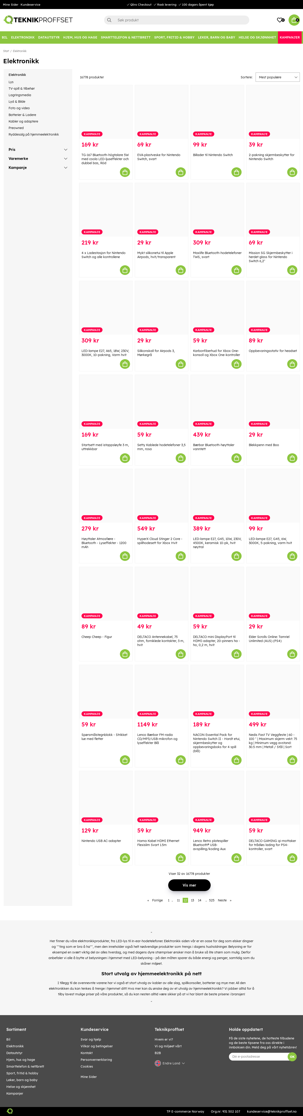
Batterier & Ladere (22, 115)
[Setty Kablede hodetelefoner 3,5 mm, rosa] (161, 402)
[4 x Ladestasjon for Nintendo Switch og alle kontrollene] (105, 210)
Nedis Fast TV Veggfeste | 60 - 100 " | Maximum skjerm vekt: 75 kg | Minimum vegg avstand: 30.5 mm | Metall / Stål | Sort (273, 741)
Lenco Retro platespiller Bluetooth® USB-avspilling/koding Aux (210, 845)
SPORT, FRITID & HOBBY (22, 1073)
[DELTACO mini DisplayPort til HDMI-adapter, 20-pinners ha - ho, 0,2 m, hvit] (217, 594)
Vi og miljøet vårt (168, 1046)
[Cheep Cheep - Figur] (105, 594)
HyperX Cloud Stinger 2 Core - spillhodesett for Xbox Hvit (159, 541)
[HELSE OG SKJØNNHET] (257, 37)
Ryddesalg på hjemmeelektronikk (34, 134)
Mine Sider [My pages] (89, 1077)
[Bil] (4, 37)
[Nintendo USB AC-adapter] (105, 798)
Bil (8, 1039)
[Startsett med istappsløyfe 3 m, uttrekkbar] (105, 402)
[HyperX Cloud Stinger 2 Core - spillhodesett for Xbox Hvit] (161, 496)
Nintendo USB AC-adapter (101, 841)
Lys (11, 82)
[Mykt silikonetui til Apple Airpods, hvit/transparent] (161, 210)
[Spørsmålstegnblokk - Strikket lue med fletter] (105, 692)
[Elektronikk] (22, 37)
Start (6, 51)
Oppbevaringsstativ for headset (273, 351)
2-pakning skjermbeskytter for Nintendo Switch (271, 157)
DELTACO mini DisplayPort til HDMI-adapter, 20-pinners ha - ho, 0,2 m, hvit (216, 641)
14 (199, 900)
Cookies (87, 1066)
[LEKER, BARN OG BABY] (216, 37)
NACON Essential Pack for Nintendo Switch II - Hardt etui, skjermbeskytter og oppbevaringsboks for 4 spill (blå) (216, 743)
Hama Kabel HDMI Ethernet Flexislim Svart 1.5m (158, 843)
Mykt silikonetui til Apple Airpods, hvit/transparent (156, 255)
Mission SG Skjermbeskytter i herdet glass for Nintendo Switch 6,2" (270, 257)
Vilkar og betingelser (97, 1046)
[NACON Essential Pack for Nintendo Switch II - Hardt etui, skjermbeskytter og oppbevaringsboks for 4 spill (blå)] (217, 692)
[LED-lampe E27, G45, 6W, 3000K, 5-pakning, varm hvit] (273, 496)
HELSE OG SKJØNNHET (20, 1087)
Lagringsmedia (20, 95)
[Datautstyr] (48, 37)
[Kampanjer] (290, 37)
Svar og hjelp (91, 1039)
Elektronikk (19, 51)
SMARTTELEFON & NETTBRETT (25, 1066)
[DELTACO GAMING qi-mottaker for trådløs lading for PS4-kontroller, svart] (273, 798)
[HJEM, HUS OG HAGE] (80, 37)
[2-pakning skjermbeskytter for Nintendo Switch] (273, 112)
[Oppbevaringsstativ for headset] (273, 308)
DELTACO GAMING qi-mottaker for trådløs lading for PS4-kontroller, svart (272, 845)
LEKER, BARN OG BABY (21, 1080)
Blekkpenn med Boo (264, 445)
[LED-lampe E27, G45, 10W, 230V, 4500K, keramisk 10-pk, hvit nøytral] (217, 496)
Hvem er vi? (164, 1039)
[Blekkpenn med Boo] (273, 402)
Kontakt (87, 1053)
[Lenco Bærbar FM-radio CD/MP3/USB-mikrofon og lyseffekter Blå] (161, 692)
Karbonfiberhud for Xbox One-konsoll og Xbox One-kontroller (216, 353)
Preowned (16, 128)
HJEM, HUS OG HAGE (20, 1060)
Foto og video (19, 108)
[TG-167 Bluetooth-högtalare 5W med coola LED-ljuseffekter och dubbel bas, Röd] (105, 112)
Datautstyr (14, 1053)
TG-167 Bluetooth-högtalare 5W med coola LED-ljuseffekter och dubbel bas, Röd (105, 159)
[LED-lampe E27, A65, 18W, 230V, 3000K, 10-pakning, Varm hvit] (105, 308)
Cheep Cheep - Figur (97, 637)
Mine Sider (10, 4)
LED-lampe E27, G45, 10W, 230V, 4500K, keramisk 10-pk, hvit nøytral (217, 543)
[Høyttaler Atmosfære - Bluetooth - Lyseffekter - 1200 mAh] (105, 496)
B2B (158, 1053)
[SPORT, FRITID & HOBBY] (174, 37)
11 (178, 900)
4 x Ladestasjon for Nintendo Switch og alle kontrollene (104, 255)
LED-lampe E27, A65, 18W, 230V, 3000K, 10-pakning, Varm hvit (105, 353)
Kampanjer (14, 1093)
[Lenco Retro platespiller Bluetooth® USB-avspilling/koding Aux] (217, 798)
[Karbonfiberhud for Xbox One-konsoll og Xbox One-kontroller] (217, 308)
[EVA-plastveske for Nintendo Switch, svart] (161, 112)
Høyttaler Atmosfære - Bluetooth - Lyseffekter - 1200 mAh (104, 543)
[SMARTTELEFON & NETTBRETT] (125, 37)
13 (192, 900)
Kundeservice (30, 4)
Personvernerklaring (96, 1060)
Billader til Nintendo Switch (213, 155)
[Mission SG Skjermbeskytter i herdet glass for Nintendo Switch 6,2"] (273, 210)
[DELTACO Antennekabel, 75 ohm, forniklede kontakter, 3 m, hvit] (161, 594)
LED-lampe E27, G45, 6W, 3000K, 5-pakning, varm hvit (270, 541)
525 (211, 900)
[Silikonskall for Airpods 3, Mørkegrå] (161, 308)
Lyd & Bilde (17, 102)
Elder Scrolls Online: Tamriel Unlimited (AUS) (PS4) (269, 639)
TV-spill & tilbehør (22, 88)
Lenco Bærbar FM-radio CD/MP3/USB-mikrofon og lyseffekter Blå (157, 739)
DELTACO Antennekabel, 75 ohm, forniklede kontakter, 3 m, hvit (160, 641)
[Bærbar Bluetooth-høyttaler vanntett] (217, 402)
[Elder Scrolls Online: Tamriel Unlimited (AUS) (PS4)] (273, 594)
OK (292, 1057)
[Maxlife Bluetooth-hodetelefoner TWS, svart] (217, 210)
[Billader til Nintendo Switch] (217, 112)
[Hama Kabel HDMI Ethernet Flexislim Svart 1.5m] (161, 798)
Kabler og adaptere (23, 121)
